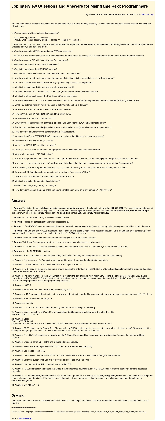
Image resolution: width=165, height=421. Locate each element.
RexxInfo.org (148, 14)
